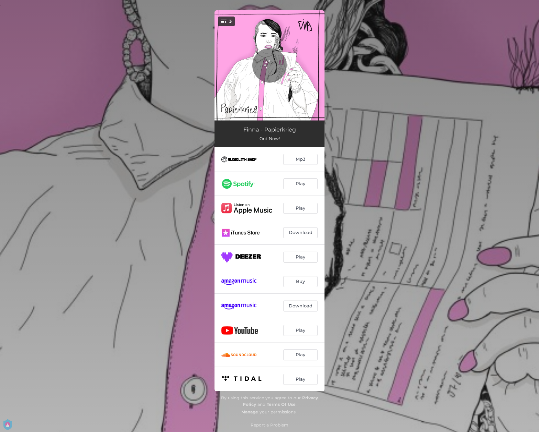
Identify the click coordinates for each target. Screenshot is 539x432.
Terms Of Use (281, 404)
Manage (249, 411)
